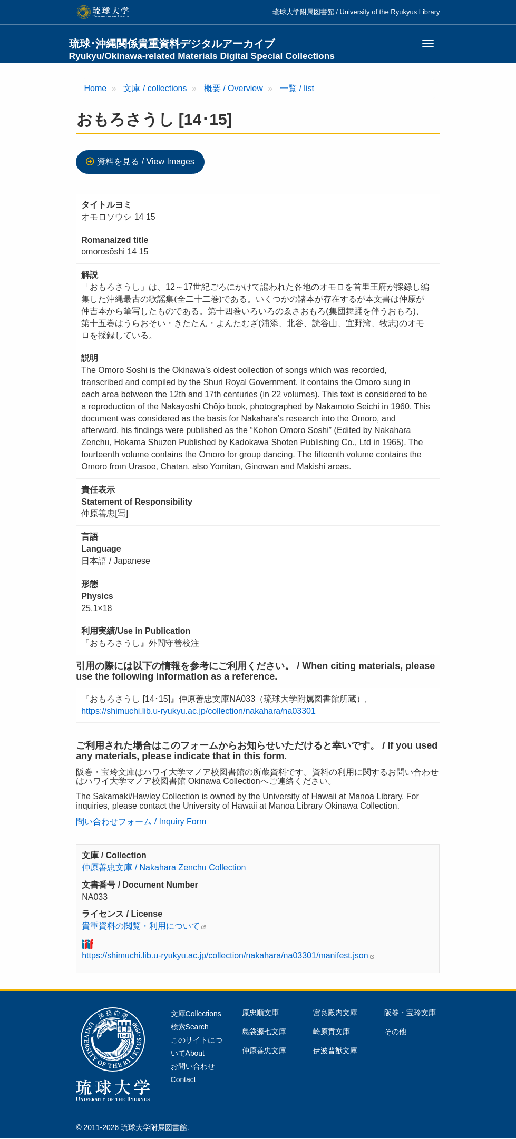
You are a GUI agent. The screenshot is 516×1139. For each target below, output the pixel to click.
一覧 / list (297, 88)
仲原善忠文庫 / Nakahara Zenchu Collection (164, 867)
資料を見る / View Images (145, 161)
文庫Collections (196, 1013)
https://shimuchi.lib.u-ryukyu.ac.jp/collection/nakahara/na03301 (198, 710)
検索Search (190, 1027)
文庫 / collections (155, 88)
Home (95, 88)
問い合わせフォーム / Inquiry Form (141, 821)
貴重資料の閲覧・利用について (141, 925)
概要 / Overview (233, 88)
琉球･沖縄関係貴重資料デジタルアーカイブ (202, 49)
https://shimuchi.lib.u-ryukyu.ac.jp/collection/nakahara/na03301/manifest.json (225, 955)
